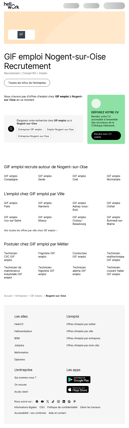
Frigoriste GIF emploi (46, 255)
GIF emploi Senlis (45, 177)
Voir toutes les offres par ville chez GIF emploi (30, 230)
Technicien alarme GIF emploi (79, 271)
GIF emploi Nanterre (45, 204)
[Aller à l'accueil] (11, 5)
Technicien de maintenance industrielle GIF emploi (13, 272)
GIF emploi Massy (45, 218)
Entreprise (21, 295)
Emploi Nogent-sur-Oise (60, 129)
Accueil (8, 295)
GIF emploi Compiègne (11, 177)
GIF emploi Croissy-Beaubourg (79, 220)
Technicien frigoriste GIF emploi (46, 271)
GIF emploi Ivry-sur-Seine (12, 218)
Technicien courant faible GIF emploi (115, 271)
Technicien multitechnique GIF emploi (115, 257)
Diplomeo (19, 359)
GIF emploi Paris (10, 204)
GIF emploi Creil (79, 177)
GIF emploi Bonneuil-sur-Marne (115, 220)
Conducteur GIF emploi (80, 255)
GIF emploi (36, 295)
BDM (17, 338)
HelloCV (18, 324)
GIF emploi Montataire (113, 177)
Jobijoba (19, 345)
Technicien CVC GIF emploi (10, 257)
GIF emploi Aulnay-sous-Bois (81, 206)
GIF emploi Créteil (113, 204)
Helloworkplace (23, 331)
